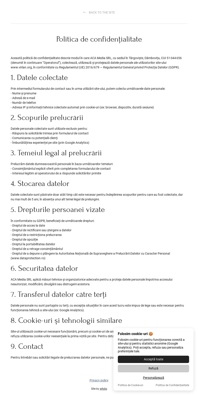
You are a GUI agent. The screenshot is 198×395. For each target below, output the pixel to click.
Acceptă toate (153, 359)
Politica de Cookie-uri (130, 385)
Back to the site (99, 12)
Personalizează (153, 377)
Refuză (153, 368)
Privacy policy (99, 380)
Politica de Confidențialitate (172, 385)
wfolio (103, 388)
